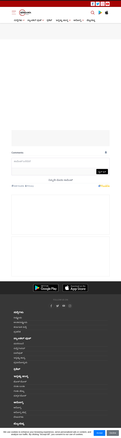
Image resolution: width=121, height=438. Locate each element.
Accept (99, 433)
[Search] (93, 13)
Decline (113, 433)
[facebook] (51, 305)
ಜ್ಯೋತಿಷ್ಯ (91, 20)
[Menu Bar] (13, 12)
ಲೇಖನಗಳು (19, 417)
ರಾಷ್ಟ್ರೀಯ (18, 318)
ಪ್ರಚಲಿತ (17, 332)
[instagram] (69, 305)
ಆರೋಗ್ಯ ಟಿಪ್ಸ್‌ (20, 412)
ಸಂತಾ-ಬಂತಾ (19, 386)
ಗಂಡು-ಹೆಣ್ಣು (19, 391)
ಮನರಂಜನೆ (19, 344)
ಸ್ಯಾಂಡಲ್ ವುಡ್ (34, 20)
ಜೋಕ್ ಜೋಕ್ (20, 382)
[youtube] (63, 305)
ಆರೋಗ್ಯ (77, 20)
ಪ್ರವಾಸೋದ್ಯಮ (20, 362)
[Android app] (45, 288)
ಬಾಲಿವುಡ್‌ (18, 353)
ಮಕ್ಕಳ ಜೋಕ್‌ (20, 396)
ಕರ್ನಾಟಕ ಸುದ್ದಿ (20, 327)
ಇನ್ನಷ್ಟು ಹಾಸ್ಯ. (20, 358)
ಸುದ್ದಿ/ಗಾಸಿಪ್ (19, 348)
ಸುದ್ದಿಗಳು (18, 20)
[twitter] (57, 305)
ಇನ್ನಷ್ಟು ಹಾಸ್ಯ (62, 20)
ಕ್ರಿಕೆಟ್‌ (49, 20)
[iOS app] (75, 288)
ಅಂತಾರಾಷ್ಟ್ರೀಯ (20, 322)
